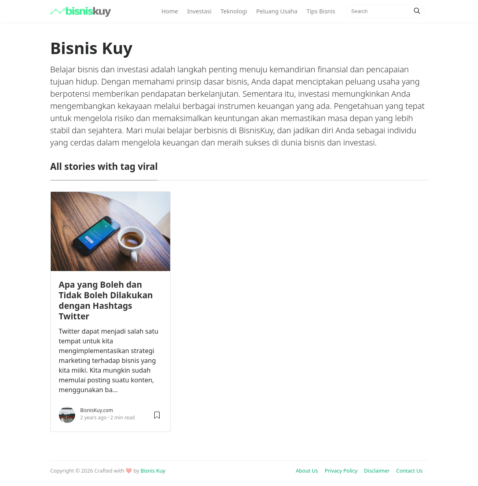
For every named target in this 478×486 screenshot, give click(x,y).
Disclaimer (376, 470)
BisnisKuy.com (96, 410)
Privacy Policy (340, 470)
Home (169, 11)
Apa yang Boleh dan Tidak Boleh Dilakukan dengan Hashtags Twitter (106, 300)
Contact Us (409, 470)
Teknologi (234, 11)
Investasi (199, 11)
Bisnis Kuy (153, 470)
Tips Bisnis (321, 11)
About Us (307, 470)
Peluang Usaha (276, 11)
